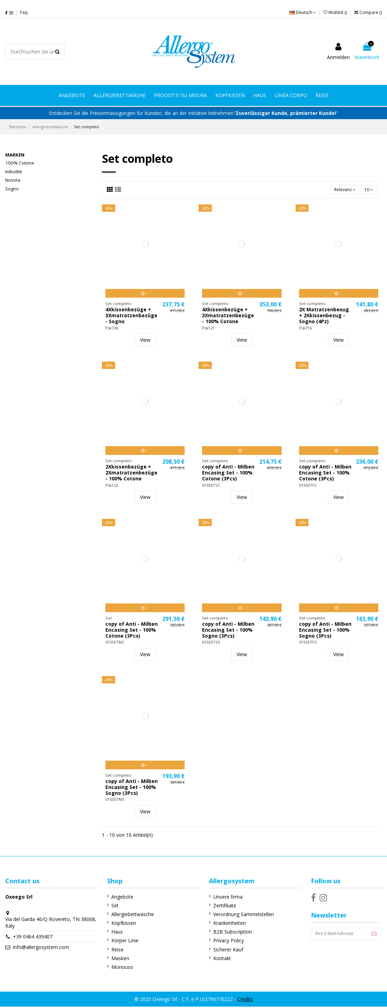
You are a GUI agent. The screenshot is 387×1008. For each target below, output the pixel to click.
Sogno (12, 189)
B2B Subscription (226, 933)
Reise (114, 950)
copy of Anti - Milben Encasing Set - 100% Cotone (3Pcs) (228, 474)
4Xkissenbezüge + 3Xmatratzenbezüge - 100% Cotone (228, 316)
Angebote (119, 897)
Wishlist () (335, 12)
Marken (14, 155)
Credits (245, 1000)
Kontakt (216, 959)
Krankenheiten (223, 924)
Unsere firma (222, 897)
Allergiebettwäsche (129, 915)
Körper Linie (121, 941)
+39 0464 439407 (32, 938)
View (145, 341)
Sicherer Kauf (222, 950)
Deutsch (302, 12)
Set (112, 906)
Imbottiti (13, 171)
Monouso (119, 968)
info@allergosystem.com (41, 948)
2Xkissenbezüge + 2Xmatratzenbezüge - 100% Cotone (131, 474)
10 (368, 190)
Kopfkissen (120, 924)
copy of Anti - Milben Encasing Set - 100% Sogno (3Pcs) (228, 631)
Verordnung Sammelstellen (237, 915)
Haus (114, 933)
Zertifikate (218, 906)
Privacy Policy (222, 941)
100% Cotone (19, 163)
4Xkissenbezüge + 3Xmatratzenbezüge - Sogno (131, 316)
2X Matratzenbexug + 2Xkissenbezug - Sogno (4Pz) (324, 316)
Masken (117, 959)
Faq (24, 12)
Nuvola (12, 180)
